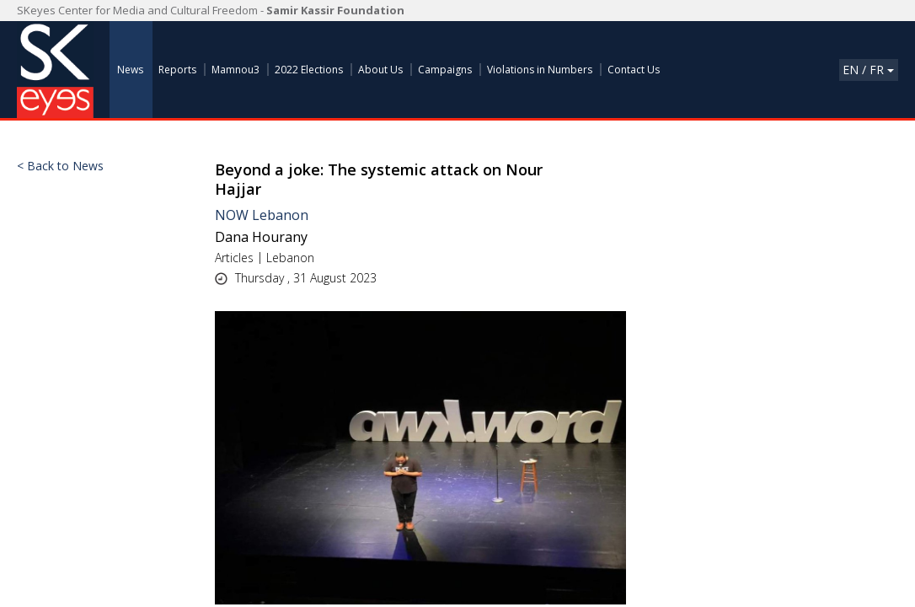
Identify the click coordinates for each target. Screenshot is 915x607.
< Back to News (60, 166)
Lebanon (290, 258)
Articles (234, 258)
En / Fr (868, 70)
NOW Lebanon (261, 215)
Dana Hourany (261, 237)
